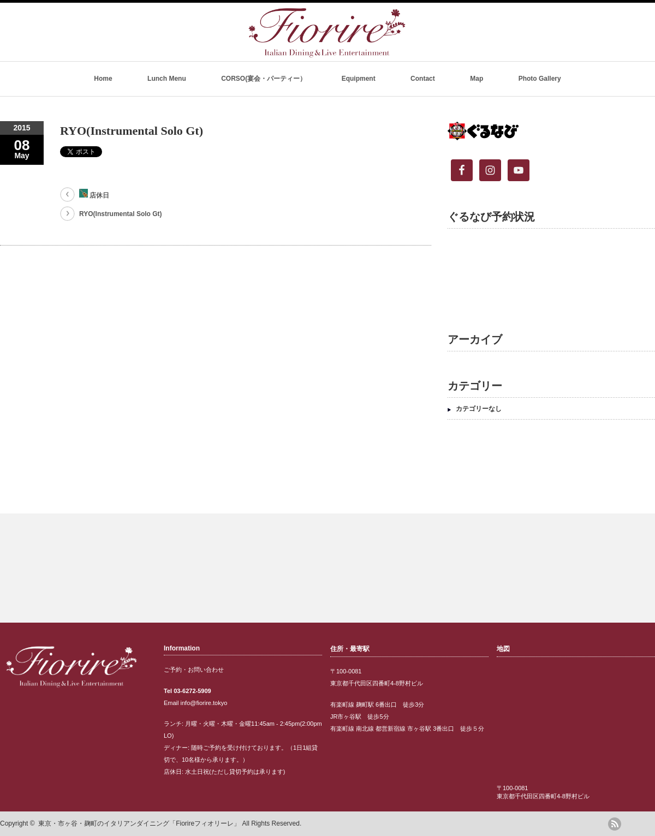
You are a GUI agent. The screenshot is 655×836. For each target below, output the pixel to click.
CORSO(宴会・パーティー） (263, 78)
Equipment (359, 78)
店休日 (94, 194)
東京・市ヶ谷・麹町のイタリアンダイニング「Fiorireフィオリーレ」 (139, 823)
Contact (422, 78)
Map (476, 78)
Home (103, 78)
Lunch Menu (166, 78)
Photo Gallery (540, 78)
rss (614, 824)
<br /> (546, 272)
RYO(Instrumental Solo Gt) (120, 214)
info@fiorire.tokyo (204, 703)
